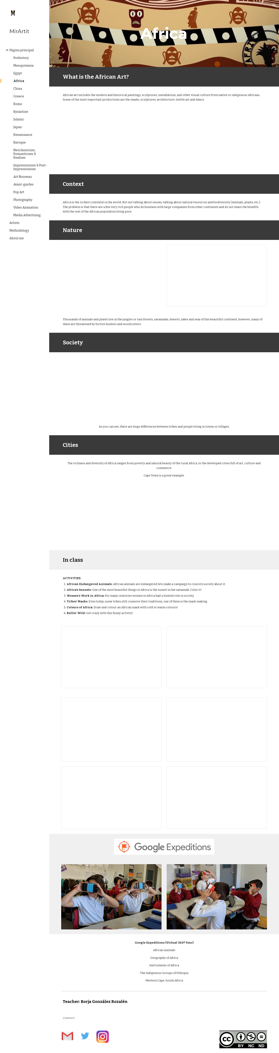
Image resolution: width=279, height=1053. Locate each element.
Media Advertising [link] (27, 215)
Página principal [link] (21, 50)
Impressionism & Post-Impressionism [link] (30, 167)
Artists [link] (14, 223)
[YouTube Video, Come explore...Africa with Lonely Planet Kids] (164, 141)
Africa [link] (18, 81)
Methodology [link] (19, 230)
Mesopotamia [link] (23, 65)
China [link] (17, 88)
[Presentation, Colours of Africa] (111, 798)
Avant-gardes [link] (23, 184)
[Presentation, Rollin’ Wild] (217, 797)
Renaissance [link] (22, 135)
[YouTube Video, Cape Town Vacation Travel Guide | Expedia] (217, 517)
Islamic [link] (18, 119)
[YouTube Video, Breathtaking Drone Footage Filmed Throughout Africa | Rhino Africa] (111, 273)
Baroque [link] (19, 142)
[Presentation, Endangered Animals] (111, 657)
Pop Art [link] (18, 192)
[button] (274, 5)
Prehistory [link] (21, 58)
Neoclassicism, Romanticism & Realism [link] (24, 153)
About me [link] (16, 238)
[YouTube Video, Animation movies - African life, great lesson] (111, 385)
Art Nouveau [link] (22, 177)
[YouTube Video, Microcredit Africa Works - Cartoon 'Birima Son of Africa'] (217, 385)
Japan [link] (17, 127)
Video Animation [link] (25, 207)
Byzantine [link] (20, 112)
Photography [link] (22, 200)
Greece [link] (18, 96)
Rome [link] (17, 104)
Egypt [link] (17, 73)
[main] (164, 33)
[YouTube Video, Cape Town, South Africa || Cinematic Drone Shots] (111, 517)
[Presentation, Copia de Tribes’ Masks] (217, 729)
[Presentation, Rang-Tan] (217, 275)
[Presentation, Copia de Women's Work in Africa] (111, 730)
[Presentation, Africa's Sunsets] (217, 657)
